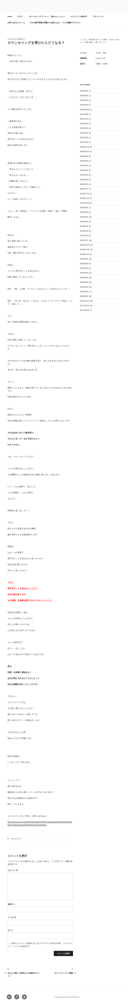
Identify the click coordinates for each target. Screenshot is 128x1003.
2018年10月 (84, 254)
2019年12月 (84, 194)
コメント (13, 870)
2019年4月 (84, 226)
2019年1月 (84, 240)
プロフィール (98, 16)
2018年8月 (84, 264)
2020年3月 (84, 180)
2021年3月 (84, 138)
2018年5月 (84, 278)
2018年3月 (84, 287)
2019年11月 (84, 198)
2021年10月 (84, 110)
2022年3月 (84, 105)
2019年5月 (84, 222)
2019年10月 (84, 203)
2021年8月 (84, 114)
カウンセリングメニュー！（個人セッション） (47, 16)
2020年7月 (84, 166)
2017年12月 (84, 301)
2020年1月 (84, 189)
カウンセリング (16, 838)
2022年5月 (84, 96)
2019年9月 (84, 208)
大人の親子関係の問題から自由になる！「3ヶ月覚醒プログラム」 (56, 23)
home (10, 16)
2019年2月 (84, 236)
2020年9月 (84, 156)
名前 (11, 904)
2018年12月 (84, 245)
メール (12, 917)
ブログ (21, 16)
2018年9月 (84, 259)
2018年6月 (84, 273)
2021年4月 (84, 133)
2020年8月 (84, 161)
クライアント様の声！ (79, 16)
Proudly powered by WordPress (67, 997)
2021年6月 (84, 124)
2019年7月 (84, 212)
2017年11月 (84, 306)
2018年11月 (84, 250)
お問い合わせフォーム (16, 23)
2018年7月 (84, 268)
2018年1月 (84, 296)
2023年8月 (84, 91)
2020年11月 (84, 147)
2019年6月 (84, 217)
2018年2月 (84, 292)
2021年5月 (84, 128)
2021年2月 (84, 142)
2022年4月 (84, 100)
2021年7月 (84, 119)
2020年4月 (84, 175)
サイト (11, 930)
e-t (24, 39)
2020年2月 (84, 184)
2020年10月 (84, 152)
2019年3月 (84, 231)
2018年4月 (84, 282)
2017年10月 (84, 310)
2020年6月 (84, 170)
